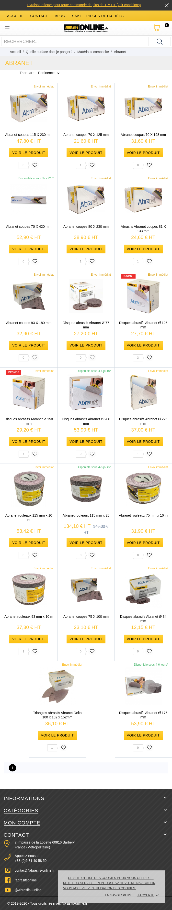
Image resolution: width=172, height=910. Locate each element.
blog (60, 16)
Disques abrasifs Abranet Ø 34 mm (143, 619)
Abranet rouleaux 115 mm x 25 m (86, 517)
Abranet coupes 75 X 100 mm (86, 616)
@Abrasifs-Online (28, 890)
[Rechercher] (160, 41)
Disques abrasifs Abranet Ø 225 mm (143, 421)
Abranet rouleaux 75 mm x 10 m (143, 515)
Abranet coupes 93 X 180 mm (28, 323)
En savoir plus (118, 895)
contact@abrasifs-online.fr (35, 870)
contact (39, 16)
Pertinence (46, 73)
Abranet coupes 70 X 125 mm (86, 135)
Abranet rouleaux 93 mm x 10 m (28, 616)
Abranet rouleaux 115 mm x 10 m (28, 517)
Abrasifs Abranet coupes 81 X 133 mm (143, 229)
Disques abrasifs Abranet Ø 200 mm (86, 421)
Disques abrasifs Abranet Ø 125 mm (143, 325)
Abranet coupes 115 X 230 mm (28, 135)
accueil (15, 16)
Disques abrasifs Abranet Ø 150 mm (29, 421)
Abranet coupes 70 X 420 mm (28, 226)
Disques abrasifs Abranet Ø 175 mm (143, 715)
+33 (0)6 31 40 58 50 (30, 861)
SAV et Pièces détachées (98, 16)
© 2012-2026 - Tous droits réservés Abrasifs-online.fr (47, 903)
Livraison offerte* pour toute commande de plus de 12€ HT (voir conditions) (84, 5)
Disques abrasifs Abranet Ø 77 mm (86, 325)
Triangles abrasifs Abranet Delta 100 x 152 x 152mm (57, 715)
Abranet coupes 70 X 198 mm (143, 135)
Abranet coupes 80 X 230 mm (86, 226)
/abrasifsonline (26, 880)
